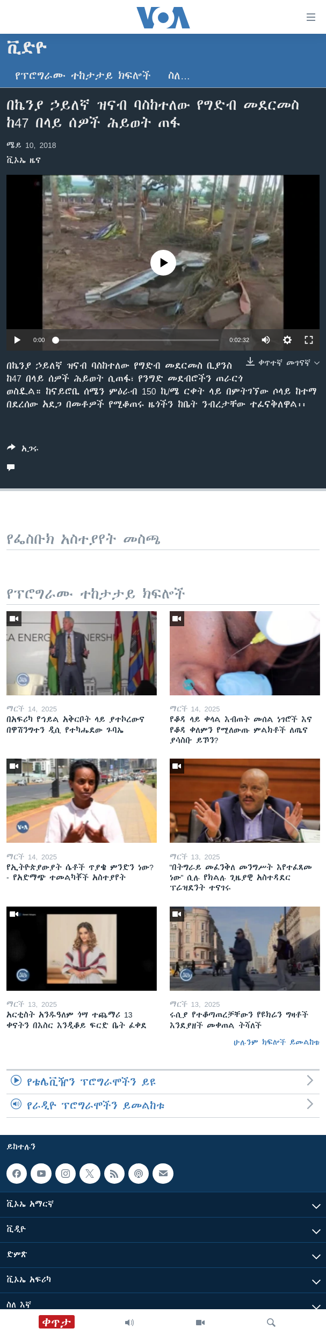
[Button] (23, 451)
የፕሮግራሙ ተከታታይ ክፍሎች (83, 76)
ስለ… (179, 76)
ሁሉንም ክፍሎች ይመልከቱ (277, 1042)
